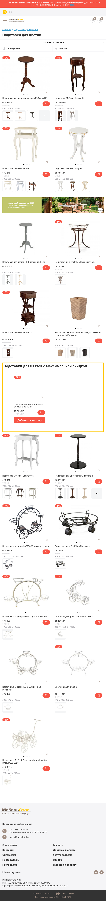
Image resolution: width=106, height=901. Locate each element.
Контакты (8, 850)
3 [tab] (26, 94)
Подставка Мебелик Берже (15, 168)
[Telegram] (101, 872)
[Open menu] (5, 20)
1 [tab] (23, 94)
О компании (9, 845)
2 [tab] (24, 94)
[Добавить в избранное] (47, 92)
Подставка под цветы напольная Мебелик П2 (24, 98)
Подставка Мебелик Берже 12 (69, 98)
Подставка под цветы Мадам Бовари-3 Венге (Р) (28, 405)
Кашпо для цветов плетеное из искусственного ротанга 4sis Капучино (77, 333)
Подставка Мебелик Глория (68, 168)
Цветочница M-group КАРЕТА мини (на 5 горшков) (21, 688)
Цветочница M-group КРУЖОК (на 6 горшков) (24, 616)
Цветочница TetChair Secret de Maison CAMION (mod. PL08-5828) (24, 761)
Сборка (57, 859)
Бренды (58, 845)
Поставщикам (10, 859)
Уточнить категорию (73, 42)
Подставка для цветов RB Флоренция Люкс (23, 262)
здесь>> (73, 5)
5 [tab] (29, 94)
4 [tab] (27, 94)
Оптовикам (9, 855)
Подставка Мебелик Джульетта (18, 475)
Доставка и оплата (64, 850)
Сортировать (11, 48)
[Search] (11, 12)
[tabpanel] (26, 74)
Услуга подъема (62, 855)
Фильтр (61, 48)
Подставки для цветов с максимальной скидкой (45, 366)
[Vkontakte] (96, 872)
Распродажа (9, 864)
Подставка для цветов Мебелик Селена (74, 475)
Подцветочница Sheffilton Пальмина (72, 546)
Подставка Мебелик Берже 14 (17, 332)
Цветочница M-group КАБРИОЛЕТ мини (74, 616)
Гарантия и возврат (64, 864)
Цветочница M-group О (66, 687)
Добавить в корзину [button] (29, 420)
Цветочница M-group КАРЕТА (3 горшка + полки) (26, 546)
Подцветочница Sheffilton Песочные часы (75, 262)
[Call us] (5, 12)
